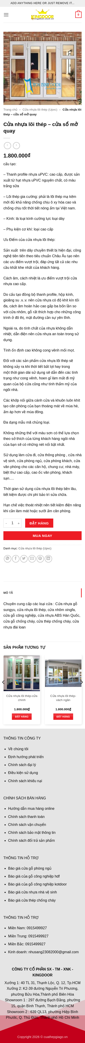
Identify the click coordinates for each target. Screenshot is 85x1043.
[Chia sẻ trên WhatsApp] (7, 559)
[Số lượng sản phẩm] (12, 523)
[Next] (81, 691)
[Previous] (3, 691)
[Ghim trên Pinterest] (40, 559)
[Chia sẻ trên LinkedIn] (48, 559)
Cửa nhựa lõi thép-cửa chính (21, 698)
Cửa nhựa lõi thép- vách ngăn (63, 698)
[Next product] (7, 145)
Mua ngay (42, 536)
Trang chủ (10, 109)
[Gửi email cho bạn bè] (32, 559)
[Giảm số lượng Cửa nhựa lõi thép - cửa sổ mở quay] (6, 523)
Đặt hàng (39, 523)
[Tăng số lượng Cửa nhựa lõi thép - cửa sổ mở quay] (19, 523)
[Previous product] (16, 145)
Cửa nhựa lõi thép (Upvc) (39, 109)
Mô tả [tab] (8, 592)
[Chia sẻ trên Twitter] (24, 559)
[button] (6, 14)
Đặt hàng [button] (22, 716)
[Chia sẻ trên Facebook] (15, 559)
